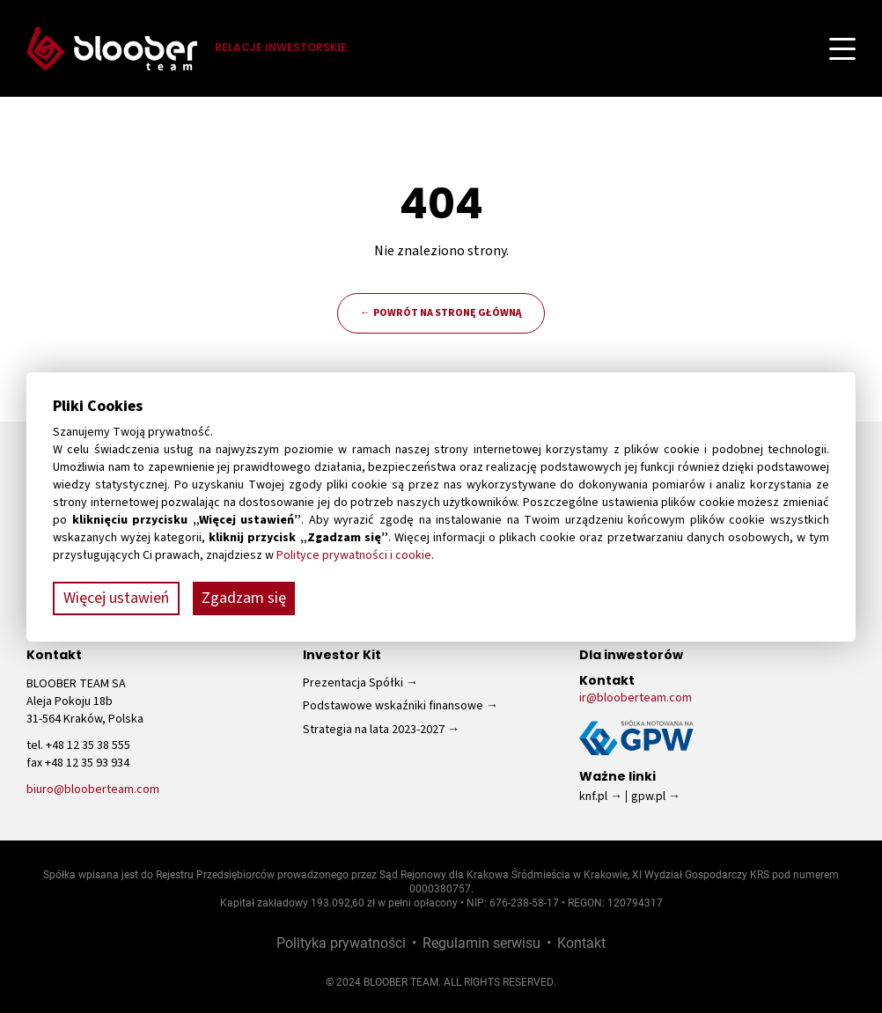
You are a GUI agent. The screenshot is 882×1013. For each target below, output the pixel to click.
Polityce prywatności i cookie (353, 555)
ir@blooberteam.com (635, 698)
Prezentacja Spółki (353, 683)
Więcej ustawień (116, 598)
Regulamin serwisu (481, 942)
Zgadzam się (244, 598)
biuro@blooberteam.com (92, 789)
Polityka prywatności (341, 942)
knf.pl (593, 796)
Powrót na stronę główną (447, 312)
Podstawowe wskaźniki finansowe (393, 706)
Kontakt (581, 942)
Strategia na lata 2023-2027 (374, 729)
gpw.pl (648, 796)
